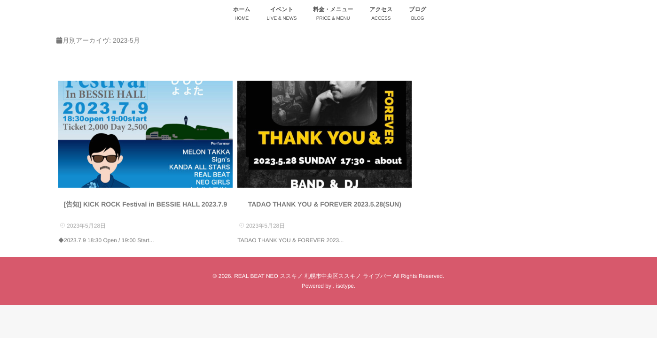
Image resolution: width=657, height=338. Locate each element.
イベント (281, 14)
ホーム (241, 14)
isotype (345, 286)
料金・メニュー (333, 14)
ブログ (417, 14)
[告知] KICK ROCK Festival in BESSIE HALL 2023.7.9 (145, 204)
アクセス (380, 14)
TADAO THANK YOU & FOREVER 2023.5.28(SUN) (324, 204)
